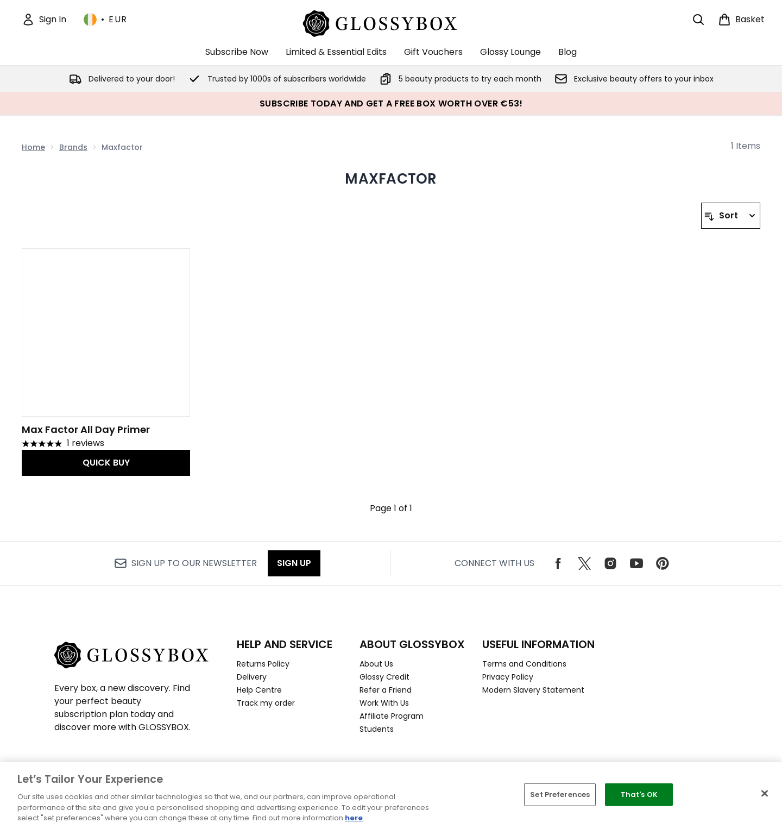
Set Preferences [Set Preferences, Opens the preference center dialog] (560, 794)
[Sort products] (730, 216)
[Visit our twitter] (584, 563)
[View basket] (741, 19)
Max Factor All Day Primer (86, 429)
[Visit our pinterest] (662, 563)
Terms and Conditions (524, 663)
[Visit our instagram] (610, 563)
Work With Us (384, 703)
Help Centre (259, 689)
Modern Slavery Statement (533, 689)
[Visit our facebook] (558, 563)
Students (377, 729)
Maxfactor (391, 179)
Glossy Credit (384, 676)
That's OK (639, 794)
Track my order (266, 703)
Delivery (252, 676)
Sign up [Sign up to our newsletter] (294, 563)
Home (33, 147)
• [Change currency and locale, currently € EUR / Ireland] (106, 19)
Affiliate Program (392, 716)
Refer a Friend (386, 689)
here (354, 818)
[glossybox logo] (391, 22)
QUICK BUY (106, 462)
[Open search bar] (698, 19)
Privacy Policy (507, 676)
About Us (376, 663)
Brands (73, 147)
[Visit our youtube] (636, 563)
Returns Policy (263, 663)
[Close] (765, 794)
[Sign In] (44, 19)
